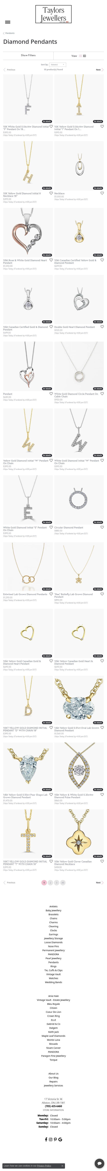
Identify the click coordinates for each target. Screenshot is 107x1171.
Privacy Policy (37, 1154)
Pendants (9, 33)
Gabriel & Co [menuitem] (53, 1023)
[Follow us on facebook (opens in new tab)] (46, 1139)
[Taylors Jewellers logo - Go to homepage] (53, 14)
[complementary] (83, 1153)
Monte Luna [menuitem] (53, 1039)
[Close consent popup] (62, 1166)
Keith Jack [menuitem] (53, 1031)
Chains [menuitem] (53, 918)
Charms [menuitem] (53, 922)
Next (98, 69)
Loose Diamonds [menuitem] (53, 942)
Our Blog (53, 1077)
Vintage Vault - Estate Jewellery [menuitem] (53, 999)
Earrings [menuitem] (53, 934)
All (63, 882)
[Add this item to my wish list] (50, 126)
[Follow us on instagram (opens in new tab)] (50, 1139)
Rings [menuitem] (53, 966)
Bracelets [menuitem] (53, 914)
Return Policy (21, 1154)
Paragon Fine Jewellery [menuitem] (53, 1055)
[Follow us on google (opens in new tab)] (60, 1139)
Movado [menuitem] (53, 1043)
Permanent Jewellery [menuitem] (53, 950)
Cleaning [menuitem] (53, 926)
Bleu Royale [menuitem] (53, 1003)
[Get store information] (53, 1110)
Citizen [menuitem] (53, 1007)
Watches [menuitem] (53, 978)
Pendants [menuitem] (53, 962)
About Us (54, 1073)
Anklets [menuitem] (54, 906)
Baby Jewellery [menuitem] (53, 910)
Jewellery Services (53, 1085)
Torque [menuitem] (53, 1059)
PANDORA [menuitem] (53, 954)
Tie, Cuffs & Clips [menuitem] (53, 970)
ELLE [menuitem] (53, 1019)
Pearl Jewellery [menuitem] (53, 958)
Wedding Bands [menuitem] (53, 982)
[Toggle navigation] (7, 22)
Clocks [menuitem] (53, 930)
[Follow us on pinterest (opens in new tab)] (55, 1139)
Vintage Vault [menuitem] (53, 974)
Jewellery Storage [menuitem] (53, 938)
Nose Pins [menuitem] (53, 946)
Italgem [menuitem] (53, 1027)
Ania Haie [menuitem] (53, 995)
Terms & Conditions (56, 1154)
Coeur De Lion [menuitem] (53, 1011)
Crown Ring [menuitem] (53, 1015)
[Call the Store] (53, 1106)
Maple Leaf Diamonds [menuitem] (53, 1035)
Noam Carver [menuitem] (53, 1047)
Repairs (53, 1081)
